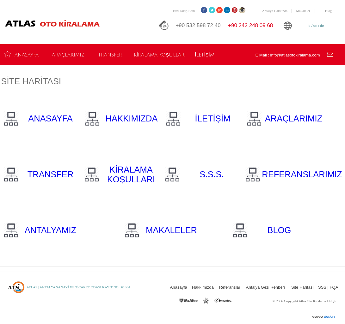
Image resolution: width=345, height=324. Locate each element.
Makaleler (303, 11)
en (315, 25)
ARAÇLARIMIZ (294, 118)
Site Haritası (302, 287)
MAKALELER (171, 230)
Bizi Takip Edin (184, 11)
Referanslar (229, 287)
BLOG (279, 230)
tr (310, 25)
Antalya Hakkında (274, 11)
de (322, 25)
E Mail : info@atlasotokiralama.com (288, 55)
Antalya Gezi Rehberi (265, 287)
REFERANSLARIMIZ (302, 174)
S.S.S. (212, 174)
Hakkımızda (203, 287)
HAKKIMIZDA (132, 118)
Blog (328, 11)
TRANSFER (51, 174)
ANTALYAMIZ (51, 230)
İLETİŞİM (213, 118)
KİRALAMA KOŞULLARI (131, 174)
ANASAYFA (50, 118)
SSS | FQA (328, 287)
